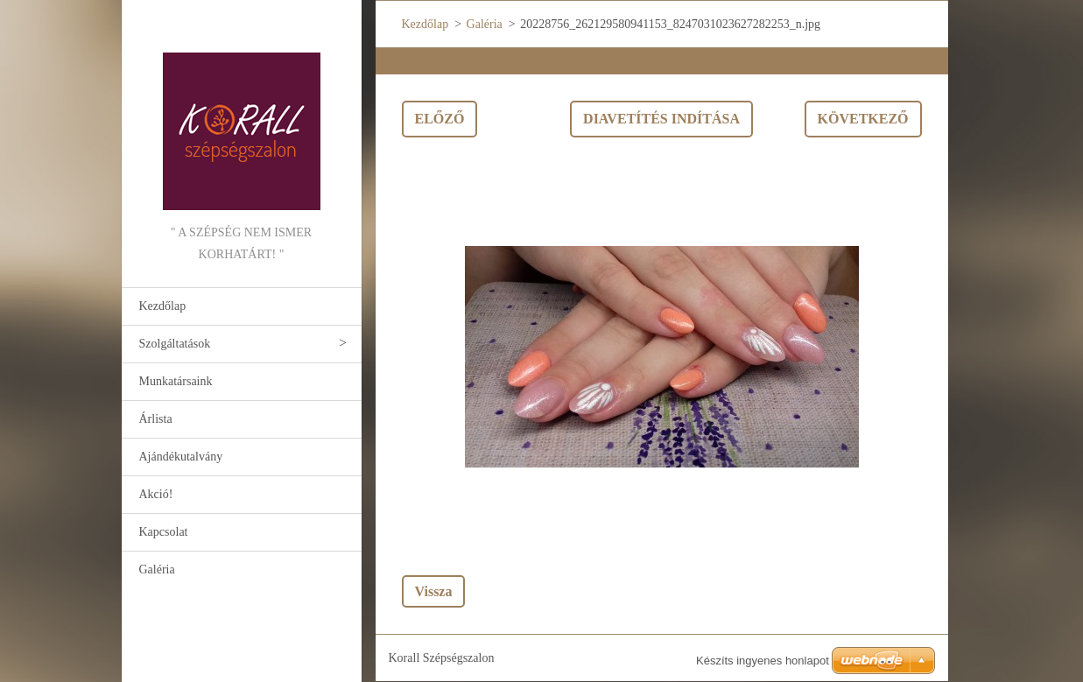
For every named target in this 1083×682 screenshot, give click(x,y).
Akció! (156, 494)
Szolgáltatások (175, 343)
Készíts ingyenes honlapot (762, 660)
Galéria (157, 569)
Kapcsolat (163, 531)
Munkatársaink (176, 381)
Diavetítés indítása (661, 118)
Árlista (155, 418)
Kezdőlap (162, 306)
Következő (863, 118)
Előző (440, 118)
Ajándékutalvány (181, 456)
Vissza (434, 591)
